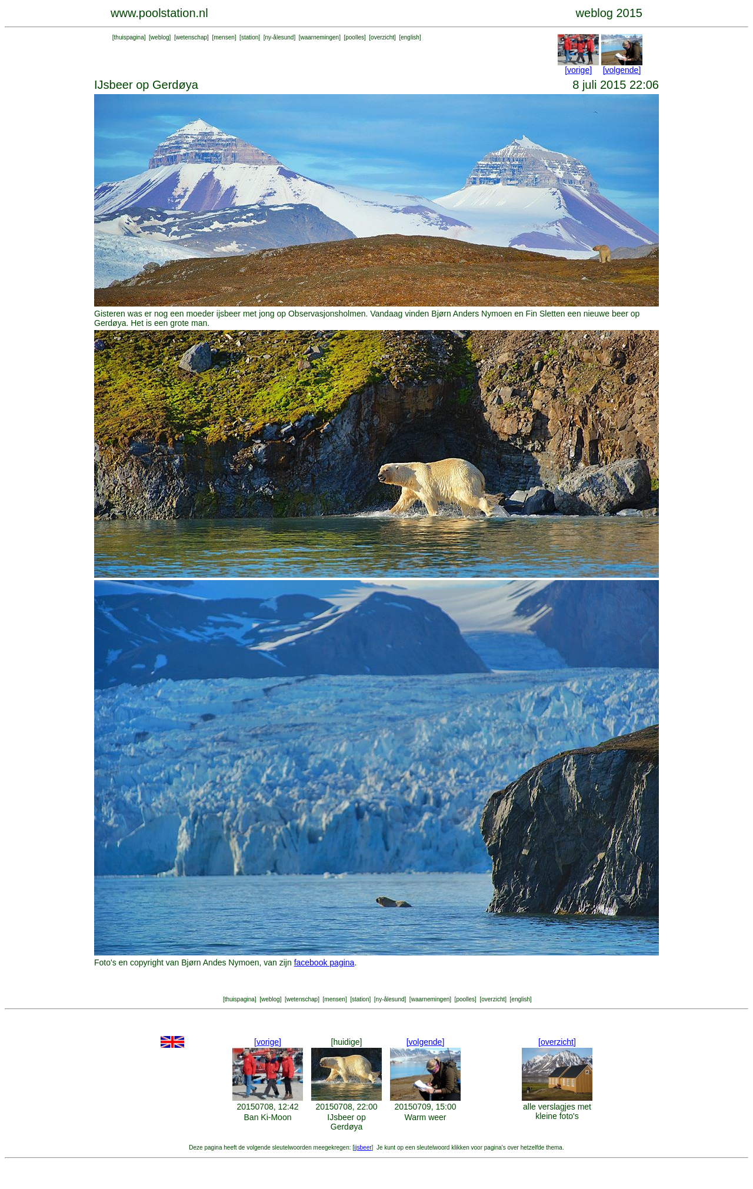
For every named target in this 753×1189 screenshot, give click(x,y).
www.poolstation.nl (159, 12)
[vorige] (578, 70)
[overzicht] (557, 1042)
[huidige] (346, 1042)
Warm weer (425, 1117)
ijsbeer (362, 1147)
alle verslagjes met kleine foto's (557, 1111)
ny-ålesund (279, 37)
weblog (160, 37)
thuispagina (129, 37)
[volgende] (622, 70)
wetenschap (191, 37)
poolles (354, 37)
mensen (224, 37)
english (410, 37)
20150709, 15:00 (425, 1106)
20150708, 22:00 (346, 1106)
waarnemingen (320, 37)
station (249, 37)
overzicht (382, 37)
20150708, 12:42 (267, 1106)
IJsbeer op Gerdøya (346, 1122)
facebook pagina (324, 962)
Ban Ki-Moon (268, 1117)
